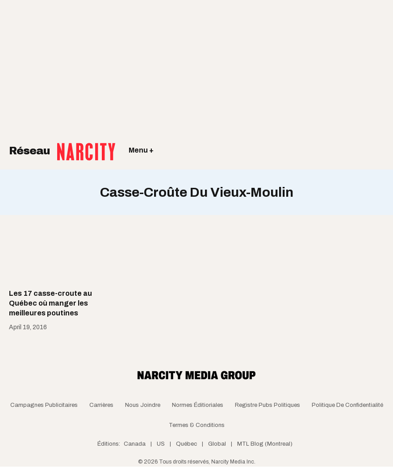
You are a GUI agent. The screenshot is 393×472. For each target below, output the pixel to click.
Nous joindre (142, 405)
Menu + (141, 150)
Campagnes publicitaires (44, 405)
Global (217, 444)
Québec (186, 444)
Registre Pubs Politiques (267, 405)
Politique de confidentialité (347, 405)
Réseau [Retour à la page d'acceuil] (62, 145)
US (161, 444)
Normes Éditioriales (197, 405)
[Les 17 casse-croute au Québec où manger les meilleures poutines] (52, 257)
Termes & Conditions (197, 425)
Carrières (101, 405)
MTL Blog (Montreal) (265, 444)
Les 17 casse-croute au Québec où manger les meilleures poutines (50, 303)
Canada (135, 444)
